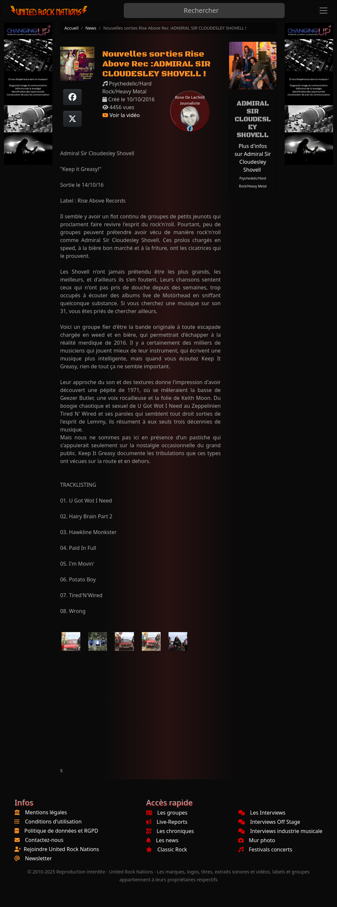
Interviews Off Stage (269, 821)
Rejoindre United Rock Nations (61, 849)
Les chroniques (170, 831)
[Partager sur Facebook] (72, 97)
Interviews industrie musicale (280, 831)
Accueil (72, 28)
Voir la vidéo (121, 115)
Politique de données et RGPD (61, 830)
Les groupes (166, 812)
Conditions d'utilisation (53, 821)
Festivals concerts (265, 849)
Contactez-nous (44, 840)
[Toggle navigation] (323, 10)
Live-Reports (166, 821)
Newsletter (38, 858)
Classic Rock (166, 849)
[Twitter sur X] (72, 118)
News (90, 28)
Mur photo (256, 840)
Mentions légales (46, 812)
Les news (162, 840)
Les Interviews (261, 812)
